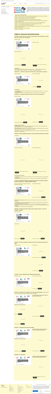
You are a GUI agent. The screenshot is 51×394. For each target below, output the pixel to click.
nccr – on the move (46, 7)
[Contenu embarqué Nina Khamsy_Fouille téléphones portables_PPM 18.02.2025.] (40, 160)
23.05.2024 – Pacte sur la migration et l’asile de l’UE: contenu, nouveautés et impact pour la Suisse (28, 23)
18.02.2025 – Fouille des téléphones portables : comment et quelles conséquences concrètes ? (28, 19)
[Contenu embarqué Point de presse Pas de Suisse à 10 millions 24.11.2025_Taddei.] (40, 58)
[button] (49, 384)
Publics (25, 3)
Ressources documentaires (21, 389)
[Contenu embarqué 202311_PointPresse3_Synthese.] (40, 306)
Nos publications (19, 391)
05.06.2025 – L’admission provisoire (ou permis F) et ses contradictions (24, 18)
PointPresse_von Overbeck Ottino (36, 238)
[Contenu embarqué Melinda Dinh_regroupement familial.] (40, 191)
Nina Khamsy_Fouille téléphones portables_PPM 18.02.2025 (39, 171)
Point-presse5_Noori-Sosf (35, 270)
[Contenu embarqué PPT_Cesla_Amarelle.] (40, 282)
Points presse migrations (4, 12)
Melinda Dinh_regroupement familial (36, 197)
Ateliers (18, 392)
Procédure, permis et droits (20, 387)
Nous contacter (2, 386)
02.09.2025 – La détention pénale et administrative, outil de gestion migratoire (25, 17)
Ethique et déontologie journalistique (5, 13)
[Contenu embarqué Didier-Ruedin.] (22, 309)
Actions (15, 3)
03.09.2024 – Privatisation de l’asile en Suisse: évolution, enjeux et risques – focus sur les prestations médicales (30, 22)
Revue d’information (20, 386)
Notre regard (10, 386)
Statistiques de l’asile (11, 389)
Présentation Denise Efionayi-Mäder (18, 122)
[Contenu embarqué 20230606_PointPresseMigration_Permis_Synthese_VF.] (40, 367)
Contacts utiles (19, 390)
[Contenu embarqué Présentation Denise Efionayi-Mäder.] (22, 114)
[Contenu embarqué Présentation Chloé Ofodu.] (40, 114)
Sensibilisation (10, 390)
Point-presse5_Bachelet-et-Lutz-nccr (36, 257)
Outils (20, 3)
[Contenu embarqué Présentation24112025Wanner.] (22, 58)
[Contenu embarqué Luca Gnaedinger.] (40, 80)
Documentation (11, 387)
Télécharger (34, 65)
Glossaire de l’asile (3, 10)
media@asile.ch (30, 206)
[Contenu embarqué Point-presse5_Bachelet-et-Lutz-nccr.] (40, 251)
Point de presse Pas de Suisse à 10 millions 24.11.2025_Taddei (39, 64)
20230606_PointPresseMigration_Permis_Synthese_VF (38, 376)
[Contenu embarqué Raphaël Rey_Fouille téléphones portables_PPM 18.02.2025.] (22, 160)
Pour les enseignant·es (28, 387)
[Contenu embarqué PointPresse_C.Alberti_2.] (22, 231)
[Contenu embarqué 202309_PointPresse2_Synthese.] (40, 340)
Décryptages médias (3, 11)
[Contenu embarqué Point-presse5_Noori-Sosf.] (40, 265)
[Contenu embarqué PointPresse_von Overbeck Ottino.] (40, 231)
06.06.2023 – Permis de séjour (19, 29)
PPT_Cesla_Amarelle (34, 288)
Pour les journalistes (28, 386)
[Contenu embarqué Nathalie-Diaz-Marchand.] (22, 319)
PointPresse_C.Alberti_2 (17, 238)
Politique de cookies (41, 392)
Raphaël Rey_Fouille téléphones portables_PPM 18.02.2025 (21, 171)
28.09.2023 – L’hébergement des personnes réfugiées (22, 28)
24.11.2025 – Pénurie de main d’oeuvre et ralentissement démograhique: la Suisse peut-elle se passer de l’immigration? (31, 16)
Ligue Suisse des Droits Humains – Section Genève (31, 92)
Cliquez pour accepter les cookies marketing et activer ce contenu (23, 45)
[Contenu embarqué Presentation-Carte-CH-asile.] (22, 345)
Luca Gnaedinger (34, 86)
